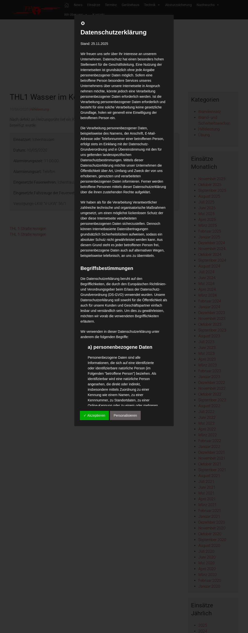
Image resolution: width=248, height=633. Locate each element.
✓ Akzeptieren (94, 415)
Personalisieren (125, 415)
